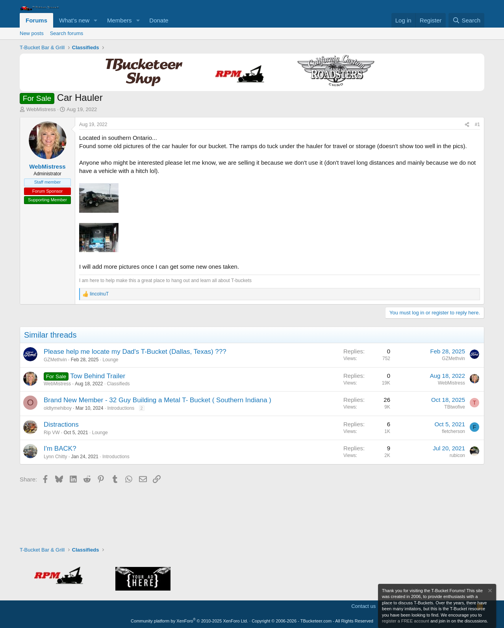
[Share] (467, 124)
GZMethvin (55, 359)
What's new (74, 20)
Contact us (363, 606)
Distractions (61, 424)
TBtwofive (454, 407)
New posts (32, 33)
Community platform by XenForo (189, 621)
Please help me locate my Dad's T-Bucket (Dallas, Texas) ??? (135, 351)
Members (119, 20)
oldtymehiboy (58, 408)
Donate (158, 20)
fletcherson (453, 431)
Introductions (120, 408)
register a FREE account (405, 621)
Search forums (66, 33)
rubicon (457, 455)
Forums (36, 20)
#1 (477, 124)
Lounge (110, 359)
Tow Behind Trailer (97, 376)
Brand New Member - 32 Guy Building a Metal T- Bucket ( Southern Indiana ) (157, 400)
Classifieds (118, 383)
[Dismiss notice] (489, 591)
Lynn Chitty (55, 456)
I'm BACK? (60, 448)
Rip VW (52, 432)
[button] (95, 20)
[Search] (466, 20)
